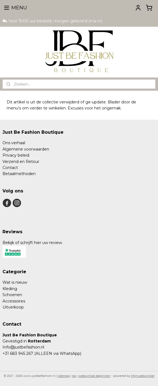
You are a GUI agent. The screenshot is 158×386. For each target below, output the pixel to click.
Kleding (9, 288)
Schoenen (12, 294)
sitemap (64, 376)
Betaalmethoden (19, 173)
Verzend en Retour (20, 161)
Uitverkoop (13, 307)
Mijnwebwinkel (142, 376)
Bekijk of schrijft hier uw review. (32, 242)
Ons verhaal (13, 142)
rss (74, 376)
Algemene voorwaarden (25, 149)
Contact (10, 167)
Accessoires (13, 301)
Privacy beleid (15, 155)
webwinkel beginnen (94, 376)
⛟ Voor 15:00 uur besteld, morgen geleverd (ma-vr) (52, 20)
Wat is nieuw (14, 282)
